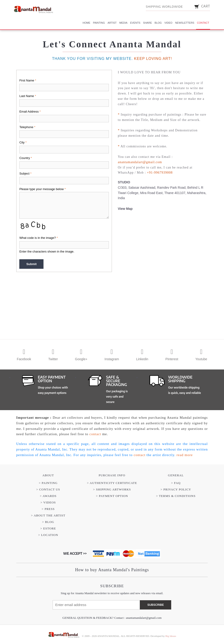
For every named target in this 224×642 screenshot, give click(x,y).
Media (123, 22)
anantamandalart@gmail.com (144, 617)
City (23, 142)
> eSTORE (48, 528)
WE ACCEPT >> (75, 553)
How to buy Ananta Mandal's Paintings (112, 569)
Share (147, 22)
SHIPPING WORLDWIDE (164, 6)
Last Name (27, 96)
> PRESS (48, 508)
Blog (158, 22)
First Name (27, 80)
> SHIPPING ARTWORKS (112, 489)
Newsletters (184, 22)
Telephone (27, 127)
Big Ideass (170, 636)
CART (202, 6)
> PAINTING (48, 482)
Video (168, 22)
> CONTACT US (48, 489)
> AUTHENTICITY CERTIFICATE (112, 482)
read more (185, 455)
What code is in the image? (38, 238)
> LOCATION (48, 534)
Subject (25, 173)
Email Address (30, 111)
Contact (203, 22)
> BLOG (48, 521)
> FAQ (176, 482)
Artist (112, 22)
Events (135, 22)
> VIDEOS (48, 502)
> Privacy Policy (175, 489)
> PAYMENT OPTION (112, 495)
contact (95, 434)
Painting (99, 22)
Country (25, 158)
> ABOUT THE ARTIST (48, 515)
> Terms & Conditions (176, 495)
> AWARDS (48, 495)
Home (86, 22)
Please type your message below (42, 189)
